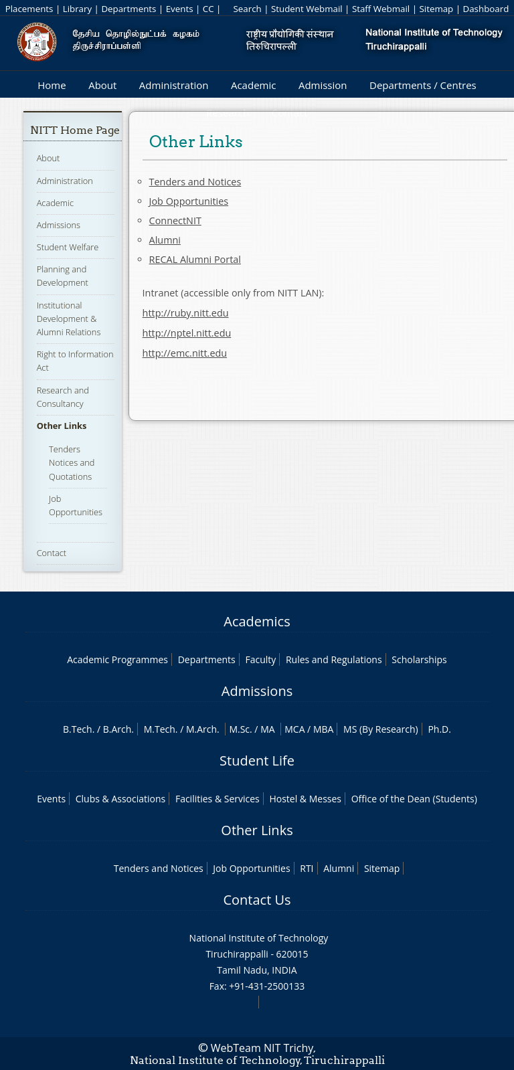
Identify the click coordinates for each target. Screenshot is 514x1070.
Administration (174, 85)
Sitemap (436, 9)
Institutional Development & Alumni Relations (69, 318)
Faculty (260, 659)
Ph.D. (439, 729)
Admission (322, 85)
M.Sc (239, 729)
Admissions (58, 225)
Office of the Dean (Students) (414, 798)
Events (179, 9)
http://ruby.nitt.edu (186, 312)
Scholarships (419, 659)
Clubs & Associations (121, 798)
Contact (51, 553)
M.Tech (159, 729)
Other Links (62, 426)
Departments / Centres (423, 85)
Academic (253, 85)
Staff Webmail (381, 9)
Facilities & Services (217, 798)
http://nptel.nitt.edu (187, 333)
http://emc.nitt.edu (185, 353)
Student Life (257, 760)
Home (51, 85)
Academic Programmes (117, 659)
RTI (306, 868)
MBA (323, 729)
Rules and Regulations (334, 659)
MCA (294, 729)
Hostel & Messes (305, 798)
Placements (29, 9)
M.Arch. (203, 729)
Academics (257, 621)
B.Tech (77, 729)
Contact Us (256, 900)
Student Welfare (68, 247)
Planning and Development (62, 275)
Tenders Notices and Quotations (71, 462)
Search (247, 9)
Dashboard (486, 9)
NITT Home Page (75, 130)
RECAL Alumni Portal (195, 259)
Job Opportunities (189, 201)
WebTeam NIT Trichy (262, 1048)
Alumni (165, 240)
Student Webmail (307, 9)
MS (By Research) (380, 729)
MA (267, 729)
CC (208, 9)
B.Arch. (118, 729)
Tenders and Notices (195, 181)
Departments (128, 9)
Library (77, 9)
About (102, 85)
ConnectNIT (175, 220)
